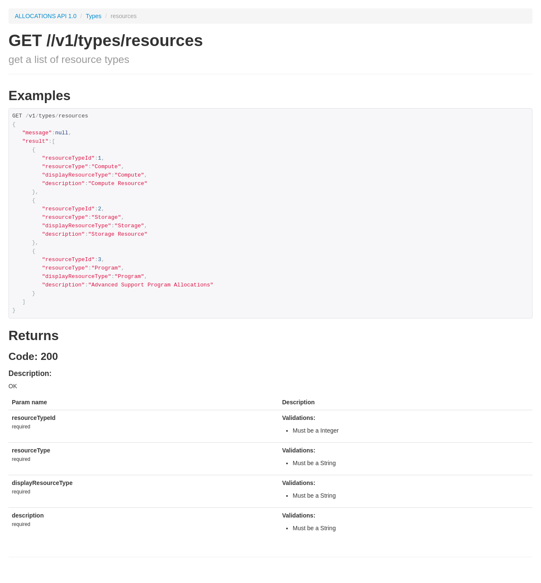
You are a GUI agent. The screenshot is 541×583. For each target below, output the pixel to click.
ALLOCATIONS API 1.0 (46, 16)
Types (94, 16)
